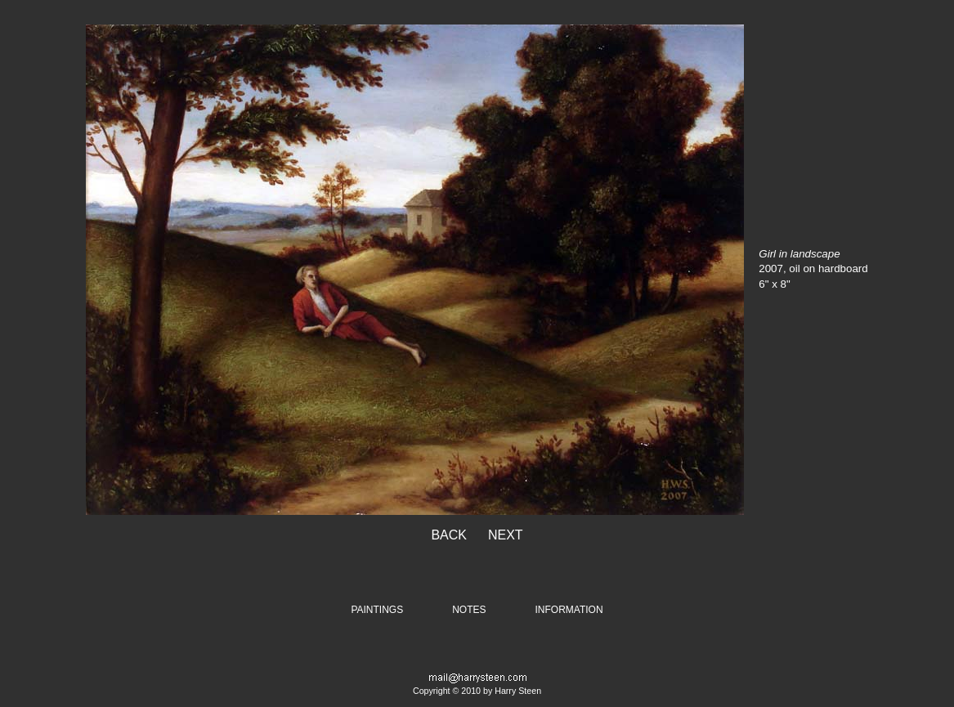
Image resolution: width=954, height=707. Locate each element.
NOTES (469, 609)
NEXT (505, 535)
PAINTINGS (377, 609)
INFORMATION (569, 609)
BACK (449, 535)
